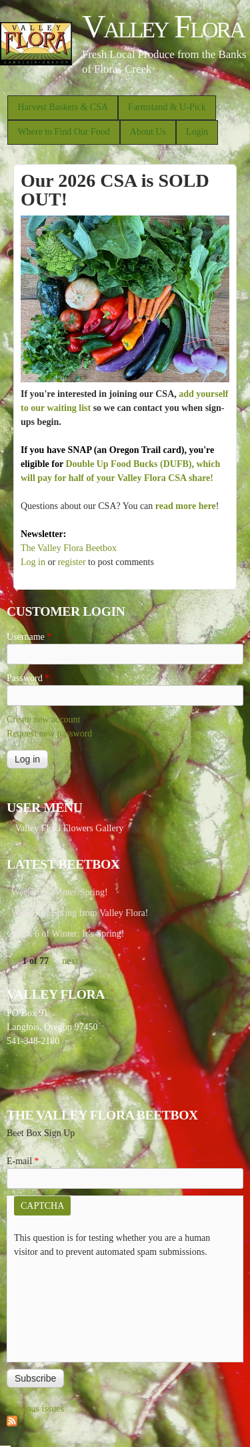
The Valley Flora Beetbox (69, 548)
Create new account (43, 719)
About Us (148, 132)
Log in (33, 562)
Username (29, 637)
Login (197, 132)
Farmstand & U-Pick (167, 107)
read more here (185, 506)
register (72, 562)
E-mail (23, 1161)
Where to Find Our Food (63, 132)
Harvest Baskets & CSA (62, 107)
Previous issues (35, 1409)
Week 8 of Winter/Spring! (59, 892)
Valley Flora (163, 26)
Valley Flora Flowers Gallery (69, 828)
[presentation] (68, 1307)
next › (72, 961)
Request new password (49, 734)
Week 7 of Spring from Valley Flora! (79, 913)
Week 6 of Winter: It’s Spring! (68, 934)
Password (28, 678)
